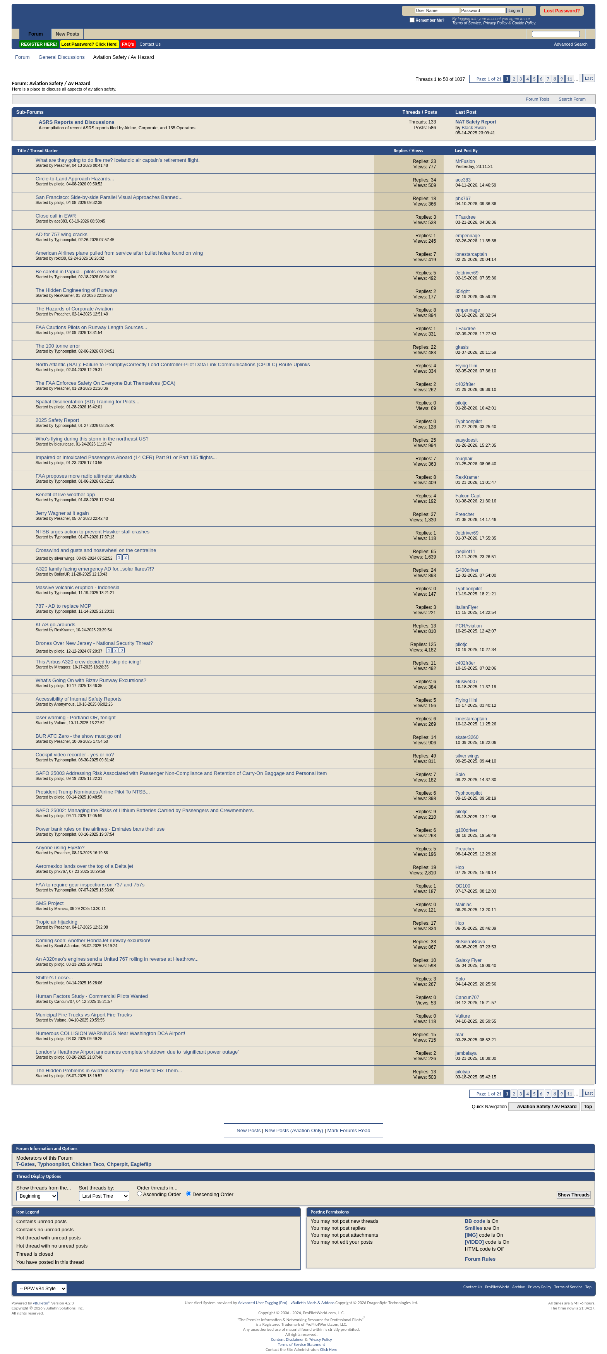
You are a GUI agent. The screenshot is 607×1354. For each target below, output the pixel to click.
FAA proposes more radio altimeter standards (86, 476)
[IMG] (471, 1235)
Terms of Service (568, 1286)
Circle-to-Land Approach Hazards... (75, 179)
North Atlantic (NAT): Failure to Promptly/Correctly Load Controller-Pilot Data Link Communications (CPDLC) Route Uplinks (173, 364)
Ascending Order (159, 1194)
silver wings (64, 558)
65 (433, 551)
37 (433, 514)
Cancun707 (64, 1001)
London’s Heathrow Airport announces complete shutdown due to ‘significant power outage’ (137, 1052)
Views (417, 150)
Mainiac (60, 909)
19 (433, 867)
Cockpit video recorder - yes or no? (75, 755)
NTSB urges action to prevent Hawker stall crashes (92, 532)
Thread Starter (44, 150)
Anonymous (64, 704)
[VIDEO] (474, 1242)
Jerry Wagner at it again (62, 513)
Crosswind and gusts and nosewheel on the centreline (96, 550)
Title (21, 150)
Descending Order (209, 1194)
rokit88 (60, 258)
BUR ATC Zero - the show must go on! (78, 736)
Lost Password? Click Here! (90, 44)
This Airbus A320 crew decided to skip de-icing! (88, 662)
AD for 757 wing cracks (61, 234)
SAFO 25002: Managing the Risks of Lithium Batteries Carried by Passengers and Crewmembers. (145, 810)
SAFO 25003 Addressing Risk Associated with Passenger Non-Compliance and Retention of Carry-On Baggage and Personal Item (181, 773)
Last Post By (466, 150)
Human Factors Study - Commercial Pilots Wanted (92, 996)
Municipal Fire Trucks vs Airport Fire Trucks (84, 1015)
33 (433, 941)
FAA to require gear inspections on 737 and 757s (90, 885)
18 (433, 198)
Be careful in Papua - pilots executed (77, 271)
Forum (35, 34)
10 (433, 960)
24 (433, 570)
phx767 (60, 871)
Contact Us (150, 44)
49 (433, 756)
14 (433, 737)
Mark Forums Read (348, 1130)
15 (433, 1034)
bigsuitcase (64, 444)
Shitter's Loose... (54, 977)
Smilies (474, 1228)
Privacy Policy (539, 1286)
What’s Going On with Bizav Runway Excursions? (91, 680)
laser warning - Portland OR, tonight (76, 717)
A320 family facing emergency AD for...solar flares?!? (95, 569)
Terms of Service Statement (301, 1344)
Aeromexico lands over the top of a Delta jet (84, 866)
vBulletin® (41, 1303)
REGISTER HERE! (39, 44)
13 (433, 626)
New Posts (67, 34)
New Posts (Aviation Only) (294, 1130)
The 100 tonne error (58, 346)
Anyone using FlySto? (60, 847)
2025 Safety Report (57, 420)
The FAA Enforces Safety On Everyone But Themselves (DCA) (105, 383)
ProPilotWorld (497, 1286)
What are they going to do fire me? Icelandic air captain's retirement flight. (118, 160)
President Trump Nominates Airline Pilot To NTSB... (93, 792)
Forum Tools (537, 99)
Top (588, 1106)
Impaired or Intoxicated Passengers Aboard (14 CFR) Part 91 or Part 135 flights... (126, 457)
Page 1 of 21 (489, 79)
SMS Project (49, 903)
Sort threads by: (97, 1188)
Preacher (62, 165)
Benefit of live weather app (65, 494)
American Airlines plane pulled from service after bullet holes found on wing (119, 253)
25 (433, 440)
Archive (518, 1286)
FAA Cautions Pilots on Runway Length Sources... (91, 327)
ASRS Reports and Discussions (77, 122)
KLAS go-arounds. (56, 624)
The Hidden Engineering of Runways (77, 290)
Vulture (60, 723)
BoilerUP (61, 574)
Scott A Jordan (66, 946)
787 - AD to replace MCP (63, 606)
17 (433, 923)
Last (589, 78)
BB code (475, 1221)
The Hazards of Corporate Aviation (74, 309)
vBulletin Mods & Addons (312, 1302)
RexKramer (64, 295)
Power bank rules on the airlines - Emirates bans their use (100, 829)
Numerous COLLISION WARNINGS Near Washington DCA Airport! (110, 1033)
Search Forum (572, 99)
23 (433, 161)
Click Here (329, 1349)
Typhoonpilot (65, 240)
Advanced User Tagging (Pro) (263, 1302)
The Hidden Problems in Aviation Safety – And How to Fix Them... (109, 1070)
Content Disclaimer (287, 1339)
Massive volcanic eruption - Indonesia (78, 587)
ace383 (60, 221)
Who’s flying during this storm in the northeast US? (92, 439)
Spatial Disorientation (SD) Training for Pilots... (87, 401)
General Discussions (62, 57)
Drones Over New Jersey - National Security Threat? (94, 643)
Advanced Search (571, 44)
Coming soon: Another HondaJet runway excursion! (93, 940)
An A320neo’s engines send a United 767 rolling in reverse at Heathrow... (117, 959)
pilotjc (59, 184)
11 (569, 79)
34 (433, 180)
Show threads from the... (43, 1188)
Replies (401, 150)
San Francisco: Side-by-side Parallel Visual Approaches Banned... (109, 197)
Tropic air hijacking (56, 922)
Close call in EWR (56, 216)
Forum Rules (480, 1259)
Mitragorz (62, 667)
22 (433, 347)
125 (432, 644)
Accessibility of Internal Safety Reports (79, 699)
